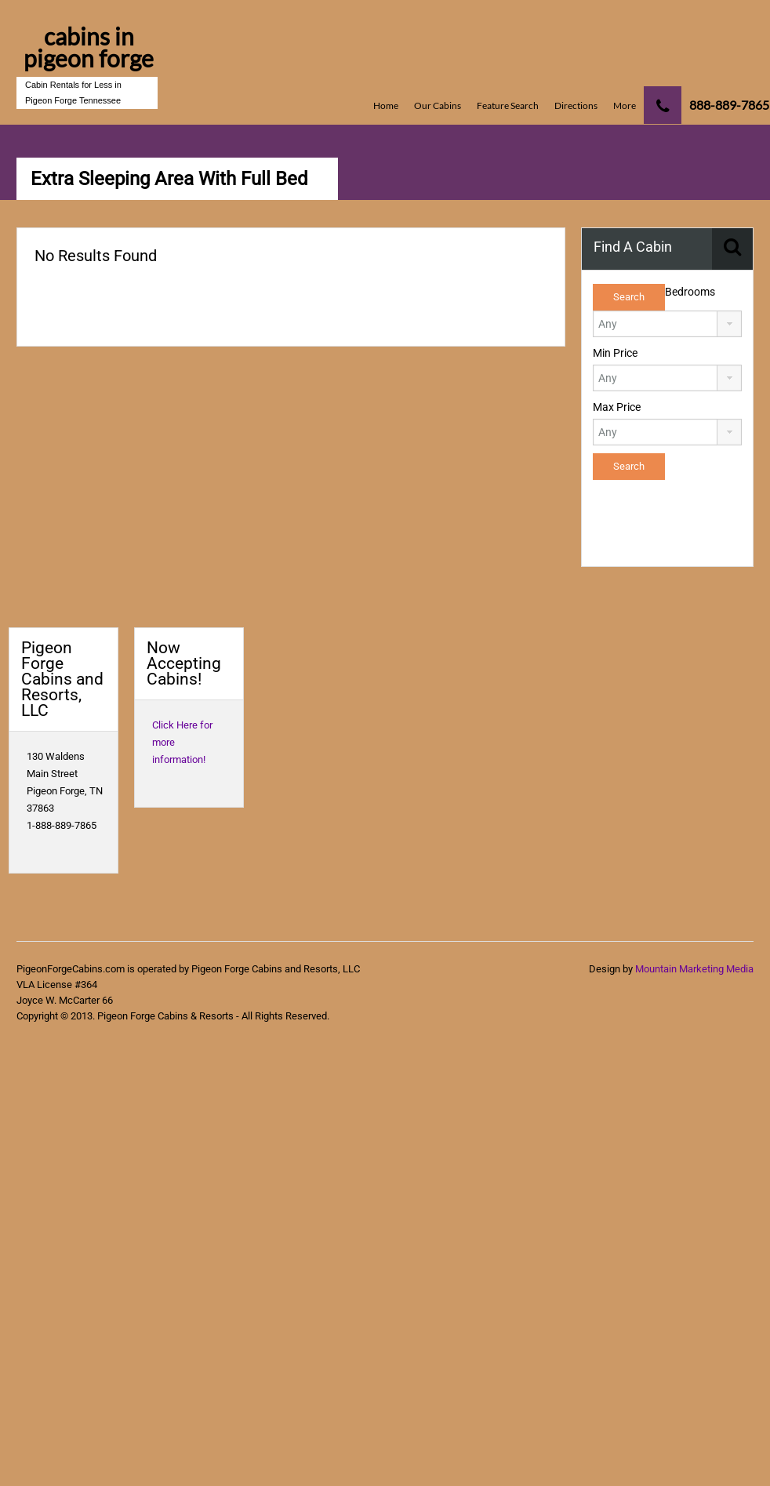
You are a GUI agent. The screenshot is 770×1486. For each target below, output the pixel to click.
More (624, 105)
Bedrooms (690, 291)
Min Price (615, 353)
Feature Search (508, 105)
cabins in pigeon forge (89, 47)
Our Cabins (437, 105)
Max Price (617, 407)
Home (385, 105)
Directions (575, 105)
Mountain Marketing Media (694, 969)
